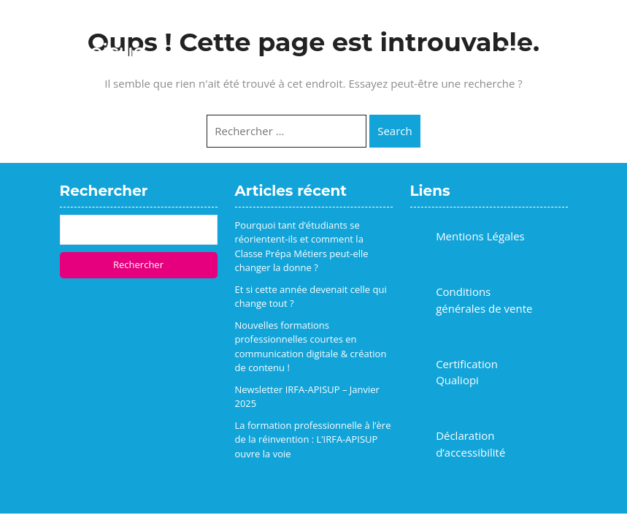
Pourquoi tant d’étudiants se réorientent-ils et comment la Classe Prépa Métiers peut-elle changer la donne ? (302, 246)
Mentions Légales (480, 236)
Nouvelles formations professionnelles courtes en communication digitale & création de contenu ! (311, 347)
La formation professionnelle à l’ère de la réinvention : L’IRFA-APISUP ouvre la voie (313, 439)
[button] (511, 52)
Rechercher (138, 264)
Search (394, 130)
